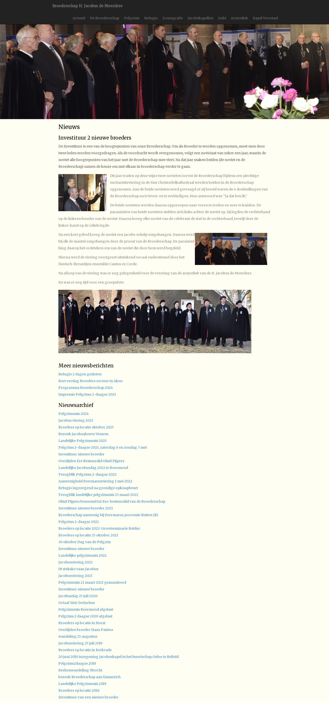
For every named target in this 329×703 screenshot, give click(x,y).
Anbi (222, 18)
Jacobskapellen (200, 18)
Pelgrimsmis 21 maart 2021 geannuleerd (92, 582)
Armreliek (239, 18)
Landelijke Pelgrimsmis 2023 (82, 441)
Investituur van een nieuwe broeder (88, 697)
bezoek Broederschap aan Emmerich (89, 677)
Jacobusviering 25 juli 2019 (80, 643)
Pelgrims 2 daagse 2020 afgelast (85, 616)
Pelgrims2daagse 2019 (77, 663)
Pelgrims (131, 18)
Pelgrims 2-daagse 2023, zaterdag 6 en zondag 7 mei (102, 447)
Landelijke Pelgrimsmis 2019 (82, 684)
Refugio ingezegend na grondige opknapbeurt (98, 488)
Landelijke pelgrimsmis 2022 (82, 555)
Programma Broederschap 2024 (85, 387)
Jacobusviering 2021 (75, 576)
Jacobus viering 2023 (75, 420)
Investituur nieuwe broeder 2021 (85, 508)
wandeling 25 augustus (77, 636)
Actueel (79, 18)
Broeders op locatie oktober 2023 (86, 427)
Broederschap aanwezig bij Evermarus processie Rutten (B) (108, 515)
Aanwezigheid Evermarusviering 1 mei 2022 (95, 481)
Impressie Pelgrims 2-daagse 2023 (87, 394)
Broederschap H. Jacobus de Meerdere (87, 6)
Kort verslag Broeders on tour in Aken (90, 381)
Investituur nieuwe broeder (81, 454)
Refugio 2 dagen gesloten (80, 374)
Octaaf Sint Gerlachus (76, 603)
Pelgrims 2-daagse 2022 (78, 522)
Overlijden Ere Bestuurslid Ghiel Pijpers (91, 461)
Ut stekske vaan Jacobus (78, 569)
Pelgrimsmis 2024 (73, 414)
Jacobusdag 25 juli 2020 (77, 596)
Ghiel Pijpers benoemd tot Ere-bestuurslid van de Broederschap (111, 501)
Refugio (151, 18)
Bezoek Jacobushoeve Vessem (83, 434)
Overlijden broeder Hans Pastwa (85, 630)
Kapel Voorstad (265, 18)
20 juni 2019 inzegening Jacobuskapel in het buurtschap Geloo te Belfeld (118, 657)
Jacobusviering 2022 (75, 562)
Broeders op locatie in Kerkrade (85, 650)
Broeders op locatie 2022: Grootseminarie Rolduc (99, 528)
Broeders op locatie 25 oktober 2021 (88, 535)
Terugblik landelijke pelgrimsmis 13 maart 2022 (98, 495)
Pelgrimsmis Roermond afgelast (85, 609)
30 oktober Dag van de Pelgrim (84, 542)
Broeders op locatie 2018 (78, 690)
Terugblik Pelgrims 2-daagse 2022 (87, 474)
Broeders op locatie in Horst (81, 623)
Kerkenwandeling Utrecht (80, 670)
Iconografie (173, 18)
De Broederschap (104, 18)
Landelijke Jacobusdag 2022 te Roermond (93, 468)
